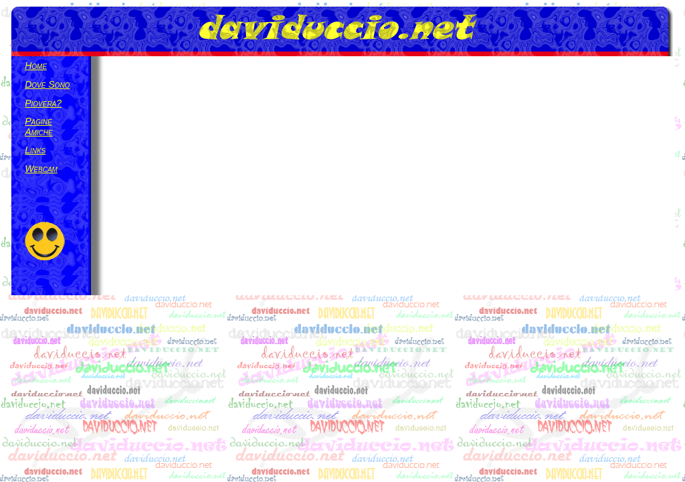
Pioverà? (43, 103)
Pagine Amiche (39, 126)
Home (36, 65)
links (35, 150)
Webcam (41, 168)
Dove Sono (47, 84)
